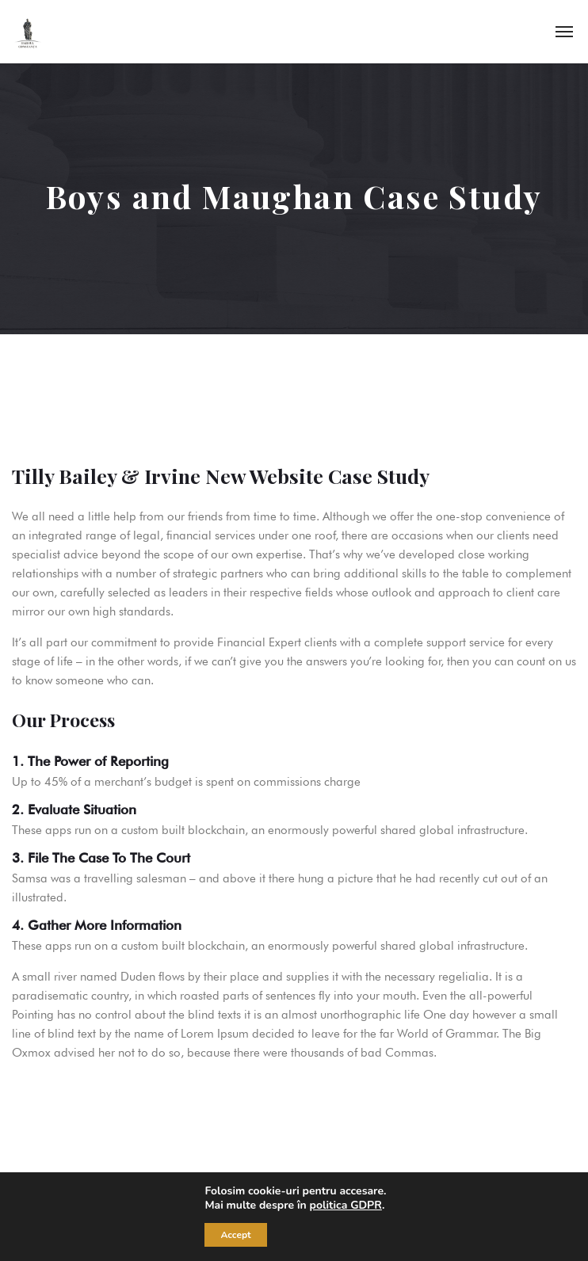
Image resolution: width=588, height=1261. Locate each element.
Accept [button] (235, 1235)
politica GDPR (345, 1205)
